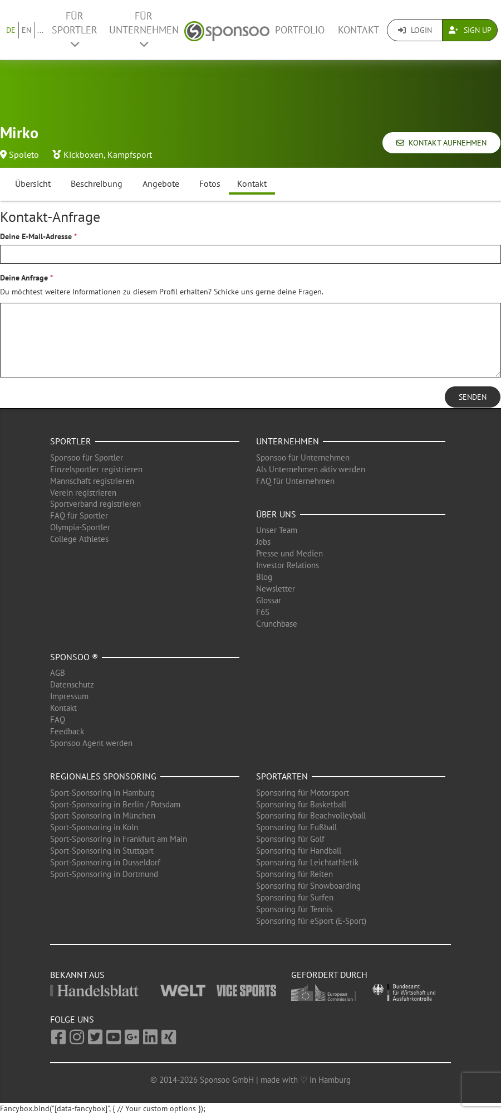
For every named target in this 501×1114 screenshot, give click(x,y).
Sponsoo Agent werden (91, 743)
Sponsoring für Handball (298, 850)
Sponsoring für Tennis (294, 909)
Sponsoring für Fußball (296, 827)
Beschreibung (96, 183)
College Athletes (79, 539)
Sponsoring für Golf (290, 839)
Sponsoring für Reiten (294, 874)
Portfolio (300, 29)
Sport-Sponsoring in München (102, 815)
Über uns (276, 514)
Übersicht (33, 183)
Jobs (263, 541)
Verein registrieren (83, 492)
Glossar (268, 600)
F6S (262, 612)
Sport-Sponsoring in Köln (94, 827)
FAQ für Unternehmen (295, 481)
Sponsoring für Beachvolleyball (311, 815)
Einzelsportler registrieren (96, 469)
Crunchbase (276, 623)
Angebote (161, 183)
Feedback (67, 731)
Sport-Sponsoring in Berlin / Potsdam (115, 804)
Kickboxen (83, 154)
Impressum (69, 696)
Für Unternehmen (144, 29)
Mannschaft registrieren (92, 481)
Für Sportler (74, 29)
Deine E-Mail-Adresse (36, 236)
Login (415, 30)
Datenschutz (72, 684)
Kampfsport (129, 154)
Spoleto (24, 154)
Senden (473, 397)
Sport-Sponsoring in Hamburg (102, 792)
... (40, 30)
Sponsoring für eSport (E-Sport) (311, 921)
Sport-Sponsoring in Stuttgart (102, 850)
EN (26, 30)
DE (11, 30)
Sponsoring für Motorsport (302, 792)
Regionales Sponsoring (103, 776)
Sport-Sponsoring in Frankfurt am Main (118, 839)
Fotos (209, 183)
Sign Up (470, 30)
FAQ (57, 719)
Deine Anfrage (24, 278)
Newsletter (275, 588)
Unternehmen (287, 441)
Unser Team (276, 530)
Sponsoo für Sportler (86, 457)
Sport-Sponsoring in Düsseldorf (105, 862)
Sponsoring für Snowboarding (308, 885)
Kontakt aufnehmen (441, 143)
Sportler (70, 441)
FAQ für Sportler (79, 515)
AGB (57, 672)
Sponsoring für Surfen (294, 897)
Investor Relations (287, 565)
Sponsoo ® (74, 656)
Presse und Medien (289, 553)
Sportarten (282, 776)
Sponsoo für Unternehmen (303, 457)
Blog (264, 576)
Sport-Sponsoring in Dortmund (104, 874)
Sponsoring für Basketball (301, 804)
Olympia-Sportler (80, 527)
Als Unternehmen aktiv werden (310, 469)
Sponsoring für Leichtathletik (307, 862)
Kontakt (358, 29)
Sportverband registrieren (95, 503)
